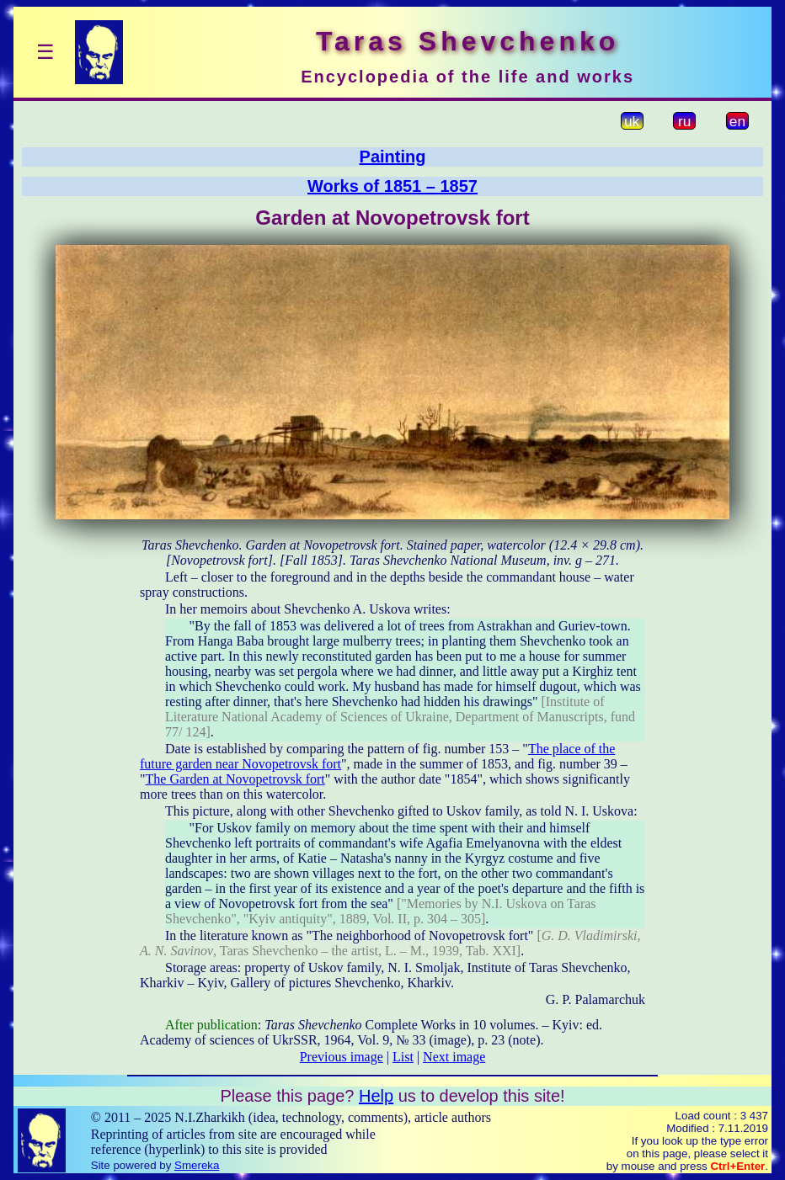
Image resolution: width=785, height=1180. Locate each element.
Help (376, 1096)
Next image (454, 1057)
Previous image (341, 1057)
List (403, 1057)
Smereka (196, 1165)
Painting (393, 156)
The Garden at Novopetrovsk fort (235, 779)
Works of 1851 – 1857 (392, 186)
